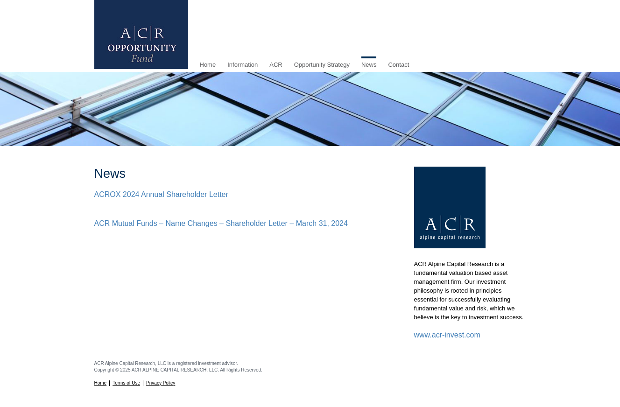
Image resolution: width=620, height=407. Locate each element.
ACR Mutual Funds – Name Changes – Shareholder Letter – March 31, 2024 (221, 223)
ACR (275, 64)
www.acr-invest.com (447, 335)
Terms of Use (126, 383)
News (369, 64)
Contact (398, 64)
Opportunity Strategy (322, 64)
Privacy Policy (160, 383)
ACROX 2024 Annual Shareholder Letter (161, 194)
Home (208, 64)
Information (242, 64)
